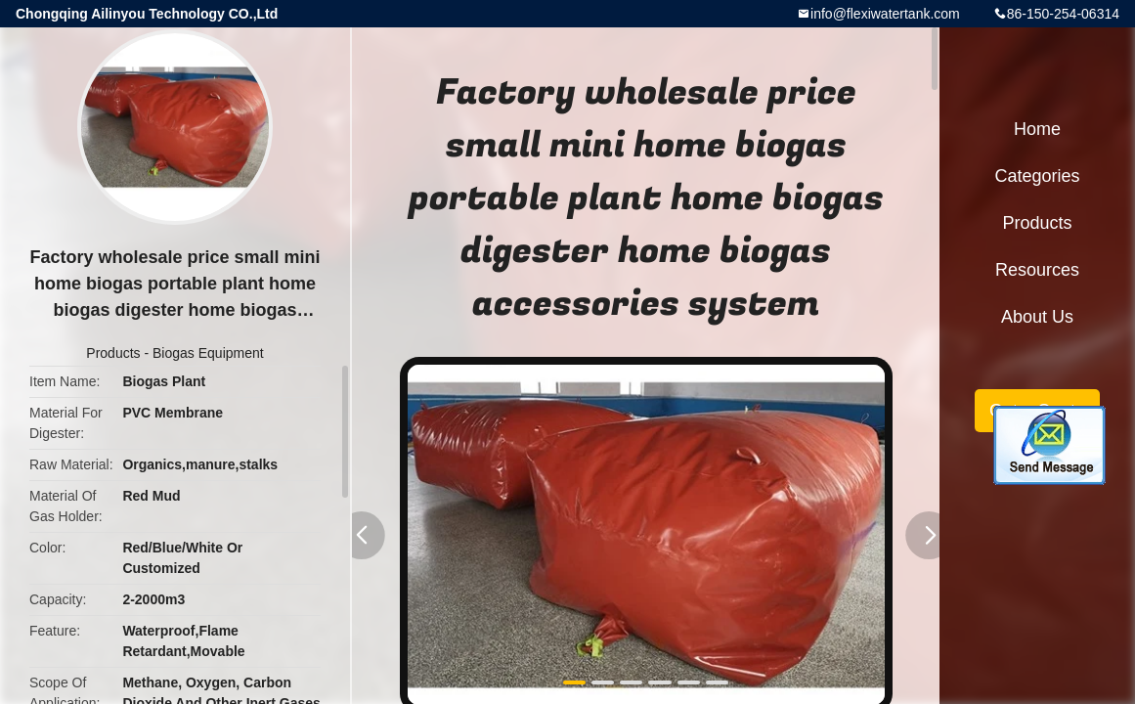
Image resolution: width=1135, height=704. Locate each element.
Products (113, 353)
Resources (1037, 270)
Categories (1036, 176)
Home (1037, 129)
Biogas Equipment (208, 353)
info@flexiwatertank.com (885, 14)
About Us (1037, 317)
